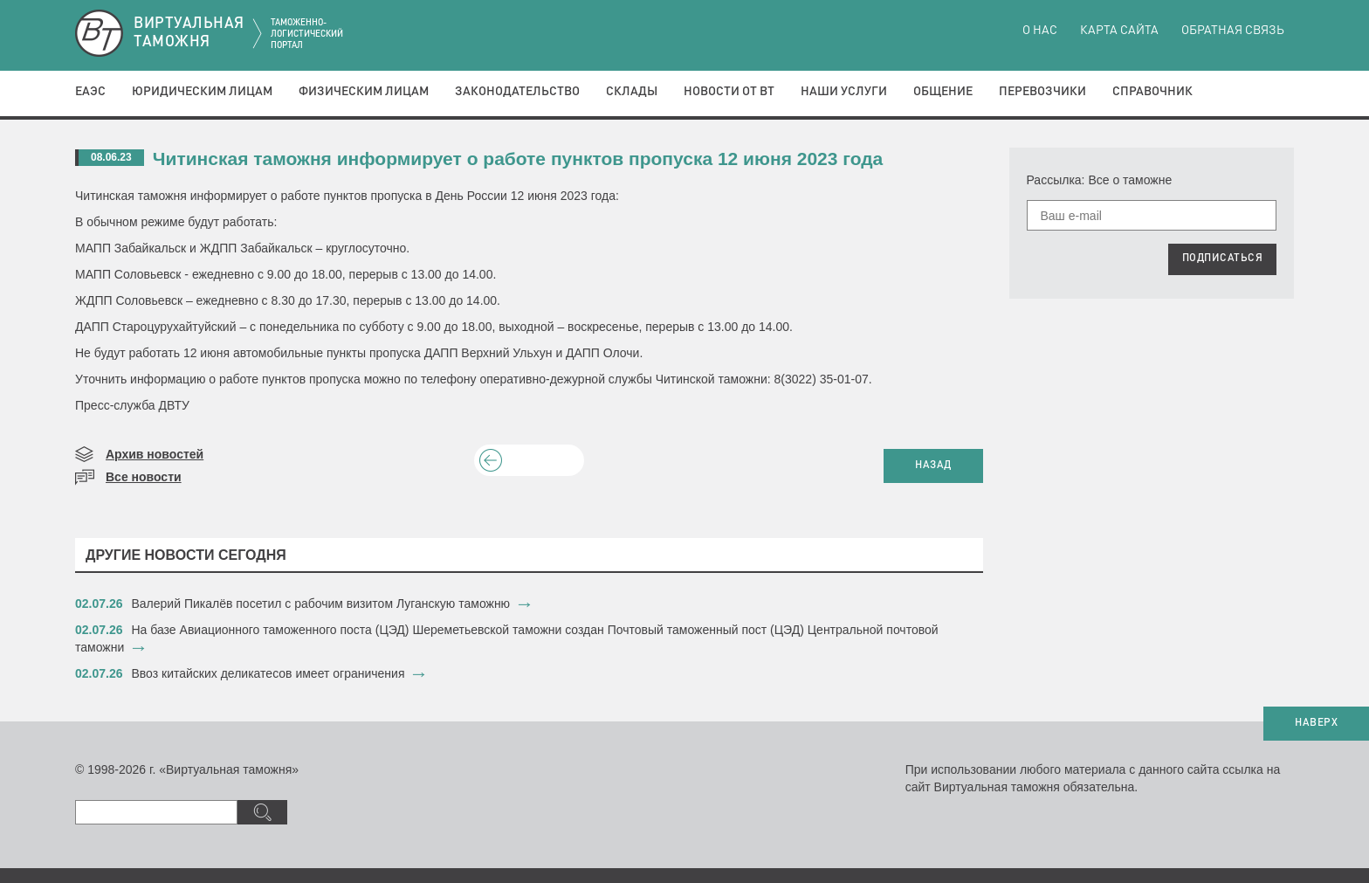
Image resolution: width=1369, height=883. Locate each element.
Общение (943, 92)
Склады (631, 92)
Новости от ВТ (729, 92)
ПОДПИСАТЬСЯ (1222, 258)
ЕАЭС (90, 92)
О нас (1039, 30)
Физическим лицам (364, 92)
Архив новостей (154, 454)
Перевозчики (1042, 92)
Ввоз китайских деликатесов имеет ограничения (268, 673)
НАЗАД (933, 465)
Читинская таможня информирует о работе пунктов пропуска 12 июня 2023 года (518, 158)
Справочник (1152, 92)
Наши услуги (844, 92)
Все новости (144, 477)
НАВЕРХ (1316, 723)
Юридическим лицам (202, 92)
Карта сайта (1119, 30)
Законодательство (517, 92)
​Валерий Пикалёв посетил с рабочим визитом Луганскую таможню (321, 604)
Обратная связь (1232, 30)
